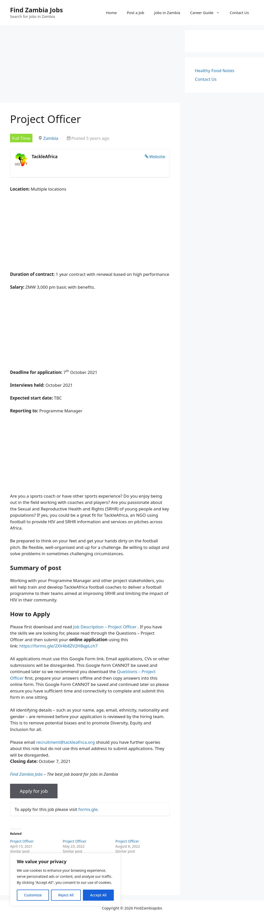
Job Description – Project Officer (105, 627)
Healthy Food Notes (214, 70)
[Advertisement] (90, 65)
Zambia (50, 138)
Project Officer (22, 841)
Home (111, 12)
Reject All (66, 895)
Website (157, 156)
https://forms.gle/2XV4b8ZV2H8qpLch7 (58, 646)
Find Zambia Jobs (36, 10)
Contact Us (239, 12)
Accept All (98, 895)
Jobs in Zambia (167, 12)
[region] (65, 879)
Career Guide (207, 12)
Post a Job (135, 12)
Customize (33, 895)
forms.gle (87, 809)
